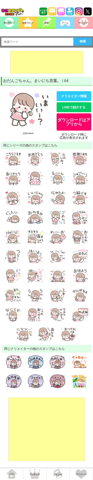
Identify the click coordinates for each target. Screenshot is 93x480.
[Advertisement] (46, 62)
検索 (83, 41)
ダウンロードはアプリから (74, 122)
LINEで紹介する (73, 107)
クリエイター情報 (74, 96)
